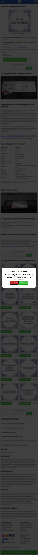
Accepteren (23, 283)
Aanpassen (14, 283)
